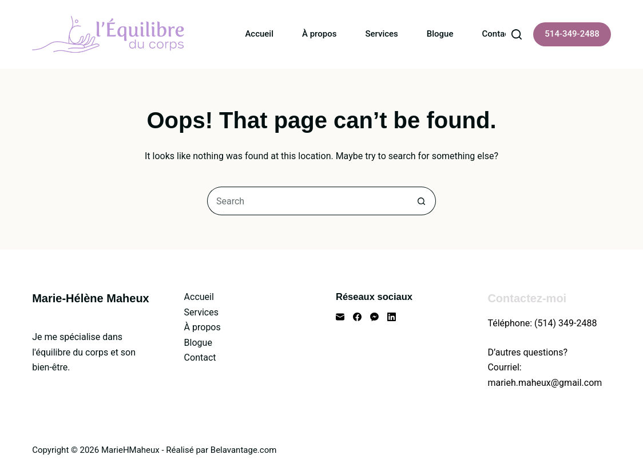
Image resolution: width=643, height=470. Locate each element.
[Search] (516, 34)
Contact (497, 34)
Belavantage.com (244, 450)
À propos (319, 34)
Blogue (440, 34)
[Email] (340, 317)
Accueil (259, 34)
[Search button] (421, 201)
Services (381, 34)
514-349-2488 (572, 34)
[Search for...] (307, 201)
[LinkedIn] (391, 317)
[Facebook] (357, 317)
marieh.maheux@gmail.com (544, 382)
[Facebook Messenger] (374, 317)
